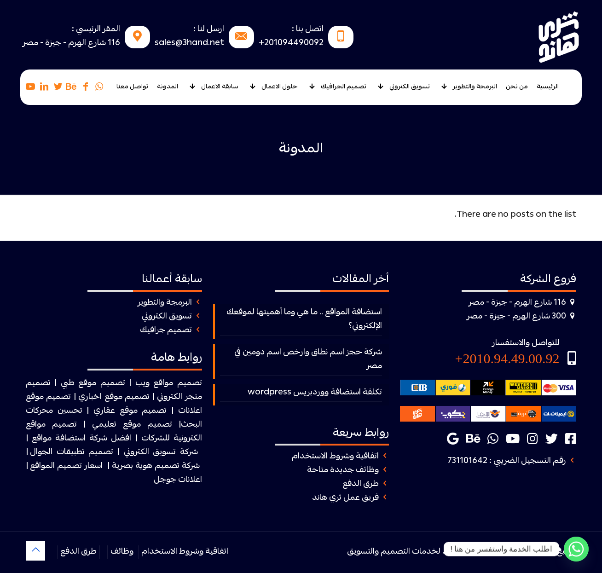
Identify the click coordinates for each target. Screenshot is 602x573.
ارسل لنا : (208, 29)
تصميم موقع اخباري (114, 397)
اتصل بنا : (308, 29)
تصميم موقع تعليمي (132, 425)
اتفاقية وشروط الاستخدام (335, 456)
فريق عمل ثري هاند (345, 498)
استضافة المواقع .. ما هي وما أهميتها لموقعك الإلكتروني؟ (304, 319)
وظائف (121, 552)
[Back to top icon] (35, 551)
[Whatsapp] (576, 549)
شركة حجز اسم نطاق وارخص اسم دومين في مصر (308, 359)
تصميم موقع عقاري (130, 411)
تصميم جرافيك (166, 330)
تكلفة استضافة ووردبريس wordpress (315, 392)
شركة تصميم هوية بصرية (156, 466)
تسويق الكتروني (167, 317)
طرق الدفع (360, 484)
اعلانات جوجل (178, 480)
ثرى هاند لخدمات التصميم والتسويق (409, 552)
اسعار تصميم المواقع (66, 466)
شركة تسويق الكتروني (161, 452)
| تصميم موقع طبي (96, 383)
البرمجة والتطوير (165, 303)
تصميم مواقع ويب (168, 383)
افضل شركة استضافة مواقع (81, 439)
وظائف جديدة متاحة (343, 470)
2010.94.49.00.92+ (507, 358)
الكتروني (169, 397)
